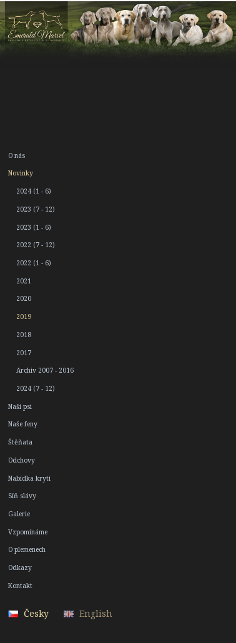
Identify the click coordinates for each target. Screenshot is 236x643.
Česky (36, 613)
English (95, 613)
